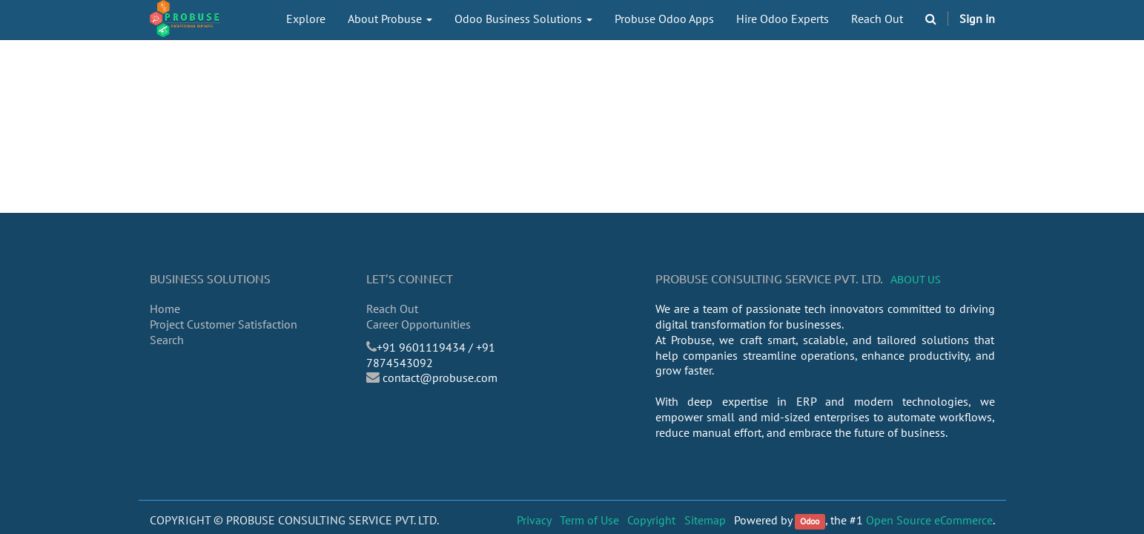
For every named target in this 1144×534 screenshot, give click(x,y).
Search (167, 339)
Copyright (651, 519)
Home (165, 308)
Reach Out (392, 308)
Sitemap (705, 519)
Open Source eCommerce (929, 519)
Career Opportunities (418, 324)
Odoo (809, 521)
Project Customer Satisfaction (223, 324)
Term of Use (589, 519)
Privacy (534, 519)
